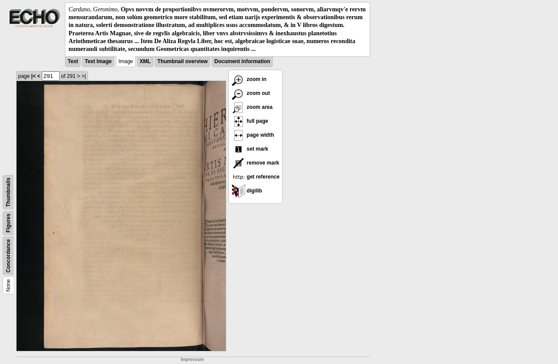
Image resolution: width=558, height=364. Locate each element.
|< (33, 76)
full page (250, 121)
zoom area (252, 107)
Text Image (98, 61)
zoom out (250, 93)
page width (252, 135)
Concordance (8, 256)
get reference (255, 177)
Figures (8, 223)
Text (73, 61)
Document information (242, 61)
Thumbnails (8, 192)
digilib (246, 191)
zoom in (249, 79)
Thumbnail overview (182, 61)
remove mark (255, 163)
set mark (250, 149)
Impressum (192, 359)
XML (145, 61)
